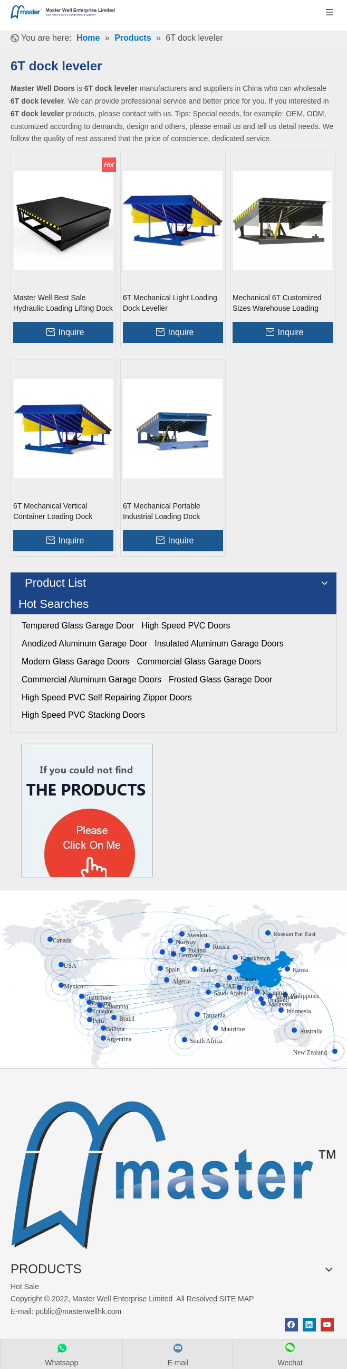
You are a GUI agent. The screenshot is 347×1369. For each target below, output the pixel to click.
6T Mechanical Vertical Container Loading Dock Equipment (52, 512)
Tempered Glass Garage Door (78, 625)
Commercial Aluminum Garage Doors (91, 679)
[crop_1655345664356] (173, 1169)
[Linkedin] (309, 1324)
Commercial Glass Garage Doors (199, 661)
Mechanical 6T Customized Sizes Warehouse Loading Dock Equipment (277, 303)
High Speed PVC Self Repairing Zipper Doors (107, 697)
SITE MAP (236, 1298)
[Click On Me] (87, 810)
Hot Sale (25, 1286)
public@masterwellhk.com (78, 1311)
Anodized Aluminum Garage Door (84, 643)
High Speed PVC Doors (185, 625)
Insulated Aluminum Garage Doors (219, 643)
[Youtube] (327, 1324)
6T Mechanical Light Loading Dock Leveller (170, 302)
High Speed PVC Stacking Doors (83, 714)
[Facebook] (291, 1324)
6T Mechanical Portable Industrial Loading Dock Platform (161, 512)
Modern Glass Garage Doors (76, 661)
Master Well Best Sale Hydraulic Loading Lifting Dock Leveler (63, 303)
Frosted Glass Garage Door (221, 679)
